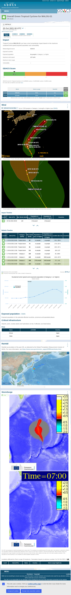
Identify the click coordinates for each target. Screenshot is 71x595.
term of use (45, 0)
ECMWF (29, 34)
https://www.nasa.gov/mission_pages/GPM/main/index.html (41, 349)
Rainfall (55, 89)
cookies (68, 574)
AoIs (23, 314)
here (22, 82)
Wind (17, 89)
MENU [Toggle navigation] (5, 11)
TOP (67, 106)
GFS (15, 34)
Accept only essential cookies (31, 591)
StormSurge (7, 392)
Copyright (37, 574)
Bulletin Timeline (7, 230)
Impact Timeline (7, 212)
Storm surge (36, 89)
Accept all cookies (13, 591)
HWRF (22, 34)
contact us (53, 0)
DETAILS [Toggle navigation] (7, 25)
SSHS (55, 108)
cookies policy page (34, 584)
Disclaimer (30, 574)
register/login (60, 0)
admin (67, 0)
